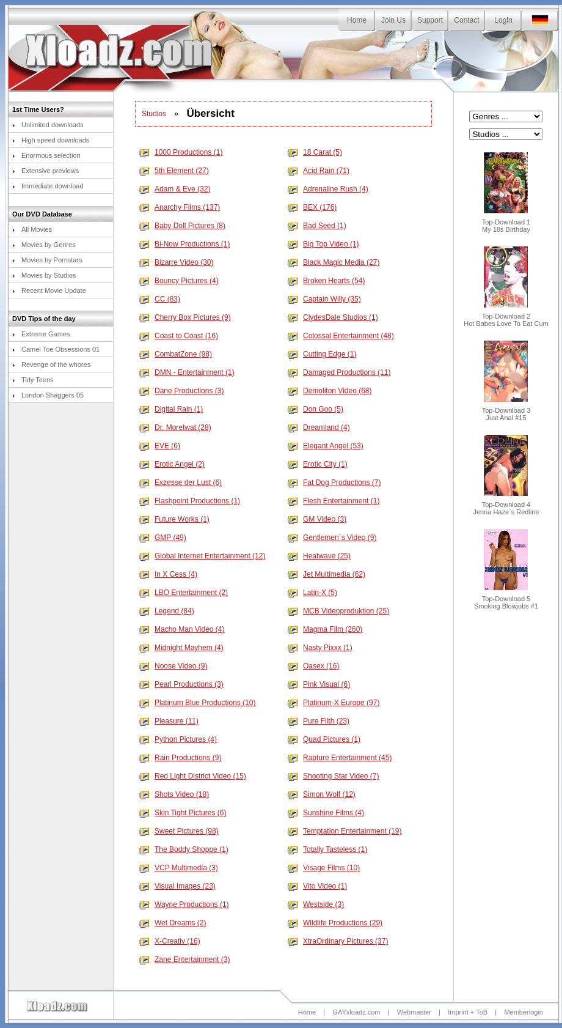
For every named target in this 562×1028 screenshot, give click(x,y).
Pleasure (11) (169, 721)
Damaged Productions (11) (339, 372)
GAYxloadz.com (356, 1012)
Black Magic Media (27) (333, 262)
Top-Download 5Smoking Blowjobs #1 (506, 599)
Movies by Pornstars (47, 260)
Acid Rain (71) (318, 170)
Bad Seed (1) (317, 225)
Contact (466, 20)
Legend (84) (166, 611)
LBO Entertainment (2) (183, 592)
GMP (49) (162, 537)
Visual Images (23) (177, 886)
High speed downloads (50, 140)
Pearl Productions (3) (181, 684)
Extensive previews (45, 170)
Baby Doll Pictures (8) (182, 225)
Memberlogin (523, 1012)
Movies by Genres (44, 244)
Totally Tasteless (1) (327, 849)
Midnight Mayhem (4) (181, 647)
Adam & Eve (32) (174, 189)
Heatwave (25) (319, 556)
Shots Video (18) (174, 794)
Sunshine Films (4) (326, 812)
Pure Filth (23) (318, 721)
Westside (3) (316, 904)
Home (357, 20)
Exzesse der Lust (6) (180, 482)
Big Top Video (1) (323, 244)
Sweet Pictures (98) (179, 831)
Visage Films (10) (324, 867)
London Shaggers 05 (48, 395)
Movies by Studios (44, 275)
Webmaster (414, 1012)
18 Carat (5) (315, 152)
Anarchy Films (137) (179, 207)
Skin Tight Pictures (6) (182, 812)
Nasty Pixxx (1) (320, 647)
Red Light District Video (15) (192, 776)
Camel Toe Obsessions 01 (56, 349)
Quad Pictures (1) (324, 739)
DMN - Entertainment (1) (187, 372)
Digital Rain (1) (171, 409)
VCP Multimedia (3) (178, 867)
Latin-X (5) (312, 592)
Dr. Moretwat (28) (175, 427)
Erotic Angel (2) (172, 464)
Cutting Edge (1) (322, 354)
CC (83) (159, 299)
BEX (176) (312, 207)
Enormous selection (46, 155)
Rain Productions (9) (180, 757)
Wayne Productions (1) (184, 904)
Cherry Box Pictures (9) (185, 317)
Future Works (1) (174, 519)
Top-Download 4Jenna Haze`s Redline (506, 505)
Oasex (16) (313, 666)
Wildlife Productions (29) (335, 923)
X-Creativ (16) (169, 941)
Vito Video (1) (317, 886)
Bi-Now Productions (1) (184, 244)
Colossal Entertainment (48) (341, 335)
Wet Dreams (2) (172, 923)
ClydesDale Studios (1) (333, 317)
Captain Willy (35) (324, 299)
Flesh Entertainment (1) (333, 501)
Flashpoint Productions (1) (189, 501)
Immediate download (48, 186)
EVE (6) (159, 446)
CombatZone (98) (175, 354)
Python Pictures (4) (178, 739)
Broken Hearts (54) (326, 280)
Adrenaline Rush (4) (328, 189)
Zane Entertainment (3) (184, 959)
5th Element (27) (174, 170)
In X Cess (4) (168, 574)
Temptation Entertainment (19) (344, 831)
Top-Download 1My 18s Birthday (506, 222)
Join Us (393, 20)
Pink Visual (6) (319, 684)
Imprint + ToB (467, 1012)
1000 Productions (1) (180, 152)
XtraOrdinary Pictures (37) (338, 941)
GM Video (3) (317, 519)
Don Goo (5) (315, 409)
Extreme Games (41, 334)
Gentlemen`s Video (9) (332, 537)
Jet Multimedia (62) (326, 574)
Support (430, 20)
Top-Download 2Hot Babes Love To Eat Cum (506, 316)
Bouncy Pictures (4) (179, 280)
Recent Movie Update (49, 290)
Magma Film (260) (325, 629)
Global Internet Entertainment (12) (202, 556)
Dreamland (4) (319, 427)
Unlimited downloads (48, 124)
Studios (154, 113)
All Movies (32, 229)
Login (503, 20)
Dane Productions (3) (181, 390)
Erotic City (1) (318, 464)
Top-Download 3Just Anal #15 (506, 411)
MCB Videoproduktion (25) (338, 611)
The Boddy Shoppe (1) (183, 849)
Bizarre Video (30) (176, 262)
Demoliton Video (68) (330, 390)
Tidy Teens (33, 379)
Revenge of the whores (51, 364)
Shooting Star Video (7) (333, 776)
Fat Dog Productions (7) (334, 482)
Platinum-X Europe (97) (333, 702)
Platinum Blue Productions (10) (197, 702)
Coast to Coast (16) (178, 335)
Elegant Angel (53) (325, 446)
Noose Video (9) (173, 666)
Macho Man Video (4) (182, 629)
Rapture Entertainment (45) (340, 757)
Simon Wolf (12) (322, 794)
